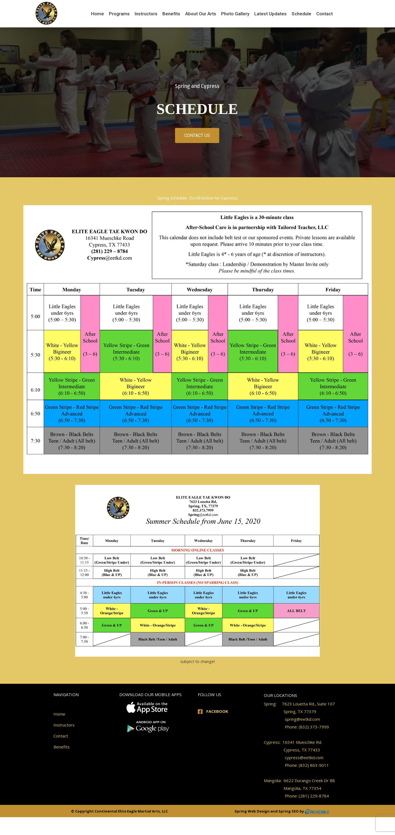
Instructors (64, 725)
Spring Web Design (252, 811)
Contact (60, 736)
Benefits (61, 747)
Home (59, 714)
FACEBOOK (217, 711)
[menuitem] (97, 13)
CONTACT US (197, 135)
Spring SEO (289, 811)
